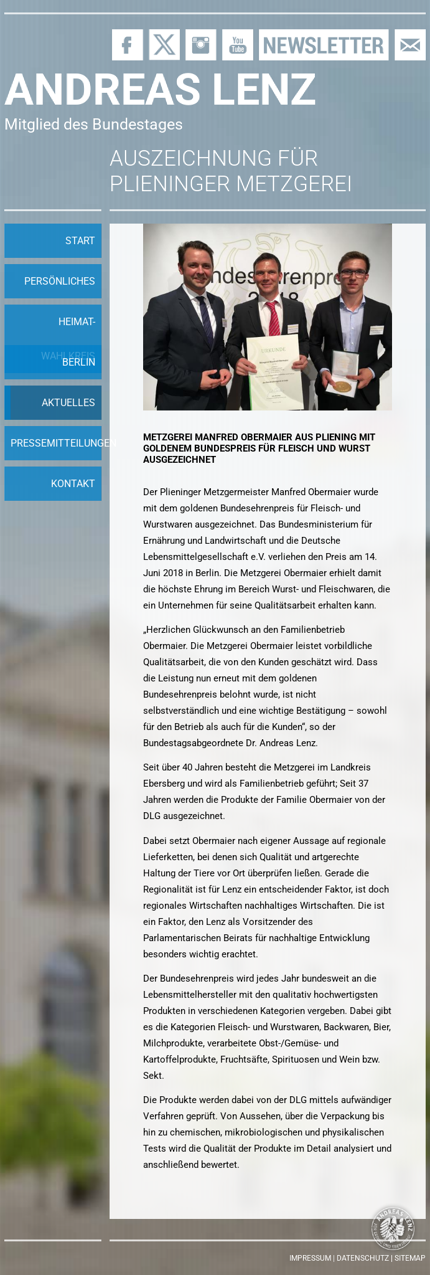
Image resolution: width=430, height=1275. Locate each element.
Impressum (310, 1258)
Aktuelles (68, 403)
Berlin (78, 362)
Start (80, 241)
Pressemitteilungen (56, 443)
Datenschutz (363, 1258)
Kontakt (73, 484)
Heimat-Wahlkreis (68, 339)
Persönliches (59, 281)
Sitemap (410, 1258)
